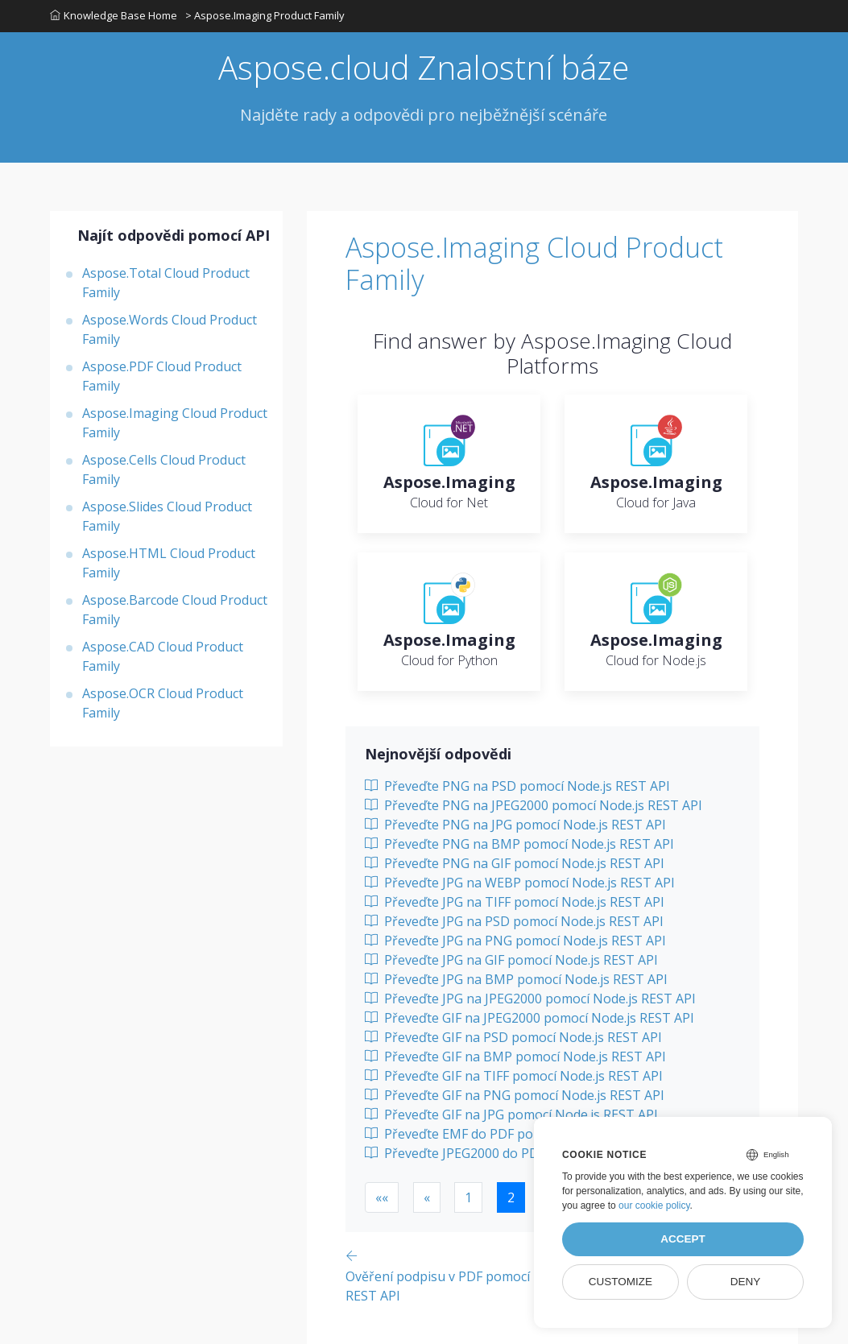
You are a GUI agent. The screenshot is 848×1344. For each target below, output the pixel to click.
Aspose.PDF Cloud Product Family (162, 376)
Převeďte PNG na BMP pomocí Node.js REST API (519, 844)
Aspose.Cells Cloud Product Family (164, 469)
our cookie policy (654, 1205)
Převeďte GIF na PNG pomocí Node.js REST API (514, 1095)
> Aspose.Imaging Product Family (265, 15)
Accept (682, 1239)
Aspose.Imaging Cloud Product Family (174, 422)
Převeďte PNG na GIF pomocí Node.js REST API (514, 863)
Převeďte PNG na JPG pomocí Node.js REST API (515, 824)
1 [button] (468, 1197)
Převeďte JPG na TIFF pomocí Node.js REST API (514, 902)
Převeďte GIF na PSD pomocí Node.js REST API (513, 1037)
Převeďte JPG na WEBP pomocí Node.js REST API (520, 882)
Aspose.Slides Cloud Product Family (167, 516)
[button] (382, 1197)
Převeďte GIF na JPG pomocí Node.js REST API (511, 1114)
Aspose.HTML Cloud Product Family (168, 562)
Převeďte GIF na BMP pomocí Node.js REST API (515, 1056)
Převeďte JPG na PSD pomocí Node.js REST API (514, 921)
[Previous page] (469, 1275)
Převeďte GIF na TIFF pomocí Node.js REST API (514, 1076)
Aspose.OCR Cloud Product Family (162, 703)
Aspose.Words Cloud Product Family (169, 329)
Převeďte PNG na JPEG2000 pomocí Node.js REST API (533, 805)
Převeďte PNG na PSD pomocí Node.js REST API (517, 786)
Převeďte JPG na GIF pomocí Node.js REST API (511, 960)
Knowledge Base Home (113, 15)
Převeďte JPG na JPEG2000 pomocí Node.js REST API (530, 998)
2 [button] (511, 1197)
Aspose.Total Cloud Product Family (166, 282)
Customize (620, 1282)
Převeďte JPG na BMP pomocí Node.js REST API (516, 979)
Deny (745, 1282)
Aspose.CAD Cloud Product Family (162, 656)
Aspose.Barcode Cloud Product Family (174, 609)
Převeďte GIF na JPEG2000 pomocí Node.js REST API (529, 1018)
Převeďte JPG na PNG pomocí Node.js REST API (515, 940)
